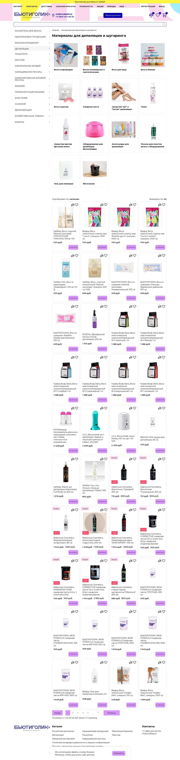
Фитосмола (89, 184)
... (93, 713)
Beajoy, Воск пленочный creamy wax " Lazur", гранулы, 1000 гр (94, 235)
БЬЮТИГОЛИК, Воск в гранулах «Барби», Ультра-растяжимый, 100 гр (65, 336)
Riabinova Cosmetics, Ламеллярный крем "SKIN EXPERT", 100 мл (122, 540)
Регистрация (148, 6)
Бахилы (32, 122)
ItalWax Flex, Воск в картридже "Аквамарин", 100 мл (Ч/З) (65, 286)
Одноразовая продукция (32, 37)
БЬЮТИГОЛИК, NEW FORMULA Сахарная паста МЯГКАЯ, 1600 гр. (65, 692)
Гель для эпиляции (63, 184)
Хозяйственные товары (32, 116)
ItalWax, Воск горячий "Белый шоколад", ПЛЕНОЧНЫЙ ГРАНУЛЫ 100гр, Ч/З (64, 235)
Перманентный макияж (32, 92)
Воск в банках (148, 69)
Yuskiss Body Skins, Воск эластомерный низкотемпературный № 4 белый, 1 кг (152, 336)
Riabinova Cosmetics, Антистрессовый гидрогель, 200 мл (92, 540)
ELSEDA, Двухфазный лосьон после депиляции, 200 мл (93, 336)
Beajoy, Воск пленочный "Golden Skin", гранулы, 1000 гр (151, 692)
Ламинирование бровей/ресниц (32, 79)
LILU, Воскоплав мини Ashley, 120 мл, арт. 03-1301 (122, 438)
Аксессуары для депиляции (120, 145)
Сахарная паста (91, 107)
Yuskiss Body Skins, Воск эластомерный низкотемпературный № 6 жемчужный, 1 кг (123, 387)
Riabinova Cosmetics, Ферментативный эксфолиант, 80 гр (63, 540)
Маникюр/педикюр (32, 43)
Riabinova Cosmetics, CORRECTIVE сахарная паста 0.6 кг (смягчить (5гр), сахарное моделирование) (152, 538)
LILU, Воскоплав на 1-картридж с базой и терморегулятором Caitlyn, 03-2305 (93, 438)
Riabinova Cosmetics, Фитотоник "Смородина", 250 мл (151, 489)
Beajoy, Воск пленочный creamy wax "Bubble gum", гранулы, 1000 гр (123, 235)
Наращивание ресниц (32, 72)
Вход (162, 6)
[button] (123, 6)
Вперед (112, 713)
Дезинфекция (32, 110)
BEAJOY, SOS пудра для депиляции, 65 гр (152, 438)
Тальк (144, 107)
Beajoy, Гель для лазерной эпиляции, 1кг (94, 692)
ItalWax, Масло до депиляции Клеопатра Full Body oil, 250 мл (65, 489)
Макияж (32, 86)
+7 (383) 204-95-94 (65, 17)
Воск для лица (119, 69)
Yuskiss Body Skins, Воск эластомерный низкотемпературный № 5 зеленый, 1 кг (123, 336)
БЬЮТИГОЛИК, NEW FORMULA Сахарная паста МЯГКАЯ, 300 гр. (94, 642)
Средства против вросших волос (63, 145)
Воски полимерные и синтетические (94, 70)
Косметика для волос (32, 31)
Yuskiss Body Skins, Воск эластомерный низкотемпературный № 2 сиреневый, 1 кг (94, 387)
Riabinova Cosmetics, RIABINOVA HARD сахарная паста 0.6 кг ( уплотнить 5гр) (65, 591)
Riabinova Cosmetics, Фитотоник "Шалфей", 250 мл (122, 489)
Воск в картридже (63, 69)
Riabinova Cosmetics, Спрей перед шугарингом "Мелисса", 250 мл (123, 591)
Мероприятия (113, 15)
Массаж (32, 60)
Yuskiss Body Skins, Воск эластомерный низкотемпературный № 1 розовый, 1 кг (152, 387)
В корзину (73, 247)
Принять (118, 753)
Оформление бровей (32, 66)
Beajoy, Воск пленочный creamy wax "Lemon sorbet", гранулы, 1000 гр (152, 235)
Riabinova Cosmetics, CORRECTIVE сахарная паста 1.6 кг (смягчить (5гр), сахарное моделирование (94, 589)
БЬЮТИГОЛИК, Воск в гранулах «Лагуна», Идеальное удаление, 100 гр (151, 286)
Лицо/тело (32, 54)
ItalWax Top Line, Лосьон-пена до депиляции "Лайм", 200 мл (94, 489)
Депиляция (32, 49)
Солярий (32, 104)
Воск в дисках (61, 107)
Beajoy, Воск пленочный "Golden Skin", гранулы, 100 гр (122, 692)
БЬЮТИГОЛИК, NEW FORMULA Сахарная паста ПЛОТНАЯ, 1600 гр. (122, 642)
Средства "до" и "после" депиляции (122, 108)
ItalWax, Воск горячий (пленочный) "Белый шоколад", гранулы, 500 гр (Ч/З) (94, 286)
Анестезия (32, 98)
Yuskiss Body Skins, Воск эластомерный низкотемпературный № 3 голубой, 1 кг (65, 387)
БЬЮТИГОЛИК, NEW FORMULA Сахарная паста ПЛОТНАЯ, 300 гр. (151, 591)
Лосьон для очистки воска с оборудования (152, 145)
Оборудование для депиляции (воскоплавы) (93, 146)
